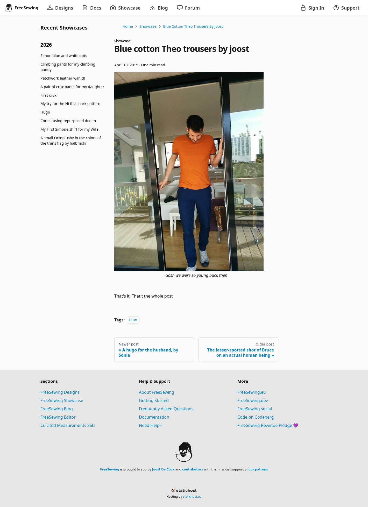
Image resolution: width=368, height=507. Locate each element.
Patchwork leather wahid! (62, 78)
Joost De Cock (163, 469)
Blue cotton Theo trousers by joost (193, 26)
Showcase (148, 26)
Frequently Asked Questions (166, 409)
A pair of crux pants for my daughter (72, 86)
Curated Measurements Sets (67, 425)
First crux (48, 95)
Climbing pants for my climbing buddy (67, 67)
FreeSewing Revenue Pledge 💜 (267, 425)
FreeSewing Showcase (61, 400)
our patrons (258, 469)
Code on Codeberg (255, 417)
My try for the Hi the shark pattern (70, 103)
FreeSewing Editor (58, 417)
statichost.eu (192, 496)
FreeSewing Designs (60, 392)
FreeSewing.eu (251, 392)
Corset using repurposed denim (68, 120)
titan (133, 320)
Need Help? (150, 425)
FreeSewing (109, 469)
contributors (192, 469)
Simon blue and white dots (63, 55)
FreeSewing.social (254, 409)
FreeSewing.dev (252, 400)
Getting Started (154, 400)
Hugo (45, 112)
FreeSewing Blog (56, 409)
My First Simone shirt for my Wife (69, 129)
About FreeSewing (156, 392)
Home (128, 26)
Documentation (154, 417)
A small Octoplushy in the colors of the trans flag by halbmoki (70, 140)
